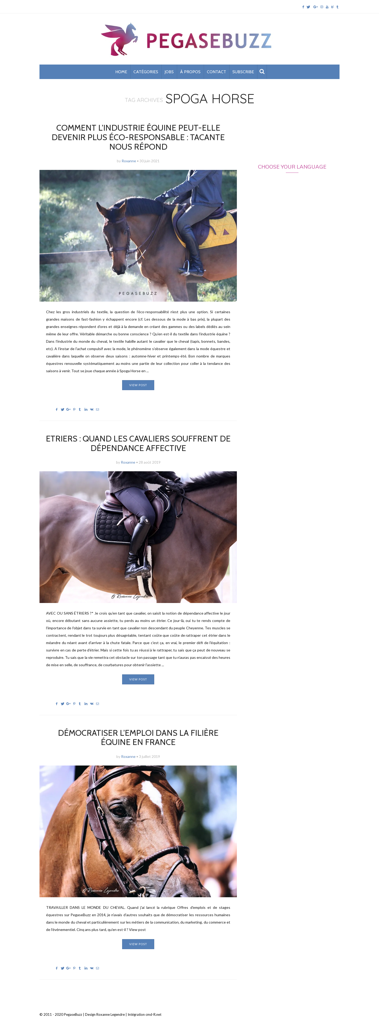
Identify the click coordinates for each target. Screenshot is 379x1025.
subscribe (243, 73)
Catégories (145, 73)
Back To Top (330, 1005)
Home (121, 73)
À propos (190, 73)
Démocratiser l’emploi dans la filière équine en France (138, 727)
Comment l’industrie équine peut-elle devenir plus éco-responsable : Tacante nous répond (138, 133)
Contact (216, 73)
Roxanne (129, 152)
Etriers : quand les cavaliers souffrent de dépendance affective (138, 434)
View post (138, 376)
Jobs (169, 73)
